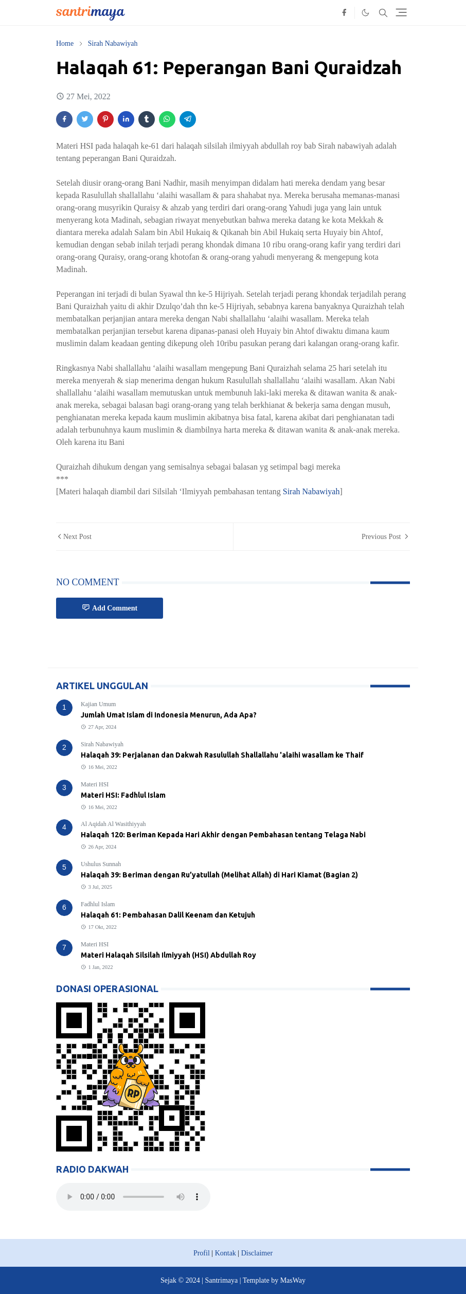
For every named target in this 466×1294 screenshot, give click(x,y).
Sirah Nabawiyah (311, 491)
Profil (201, 1253)
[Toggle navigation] (401, 12)
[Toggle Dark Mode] (365, 12)
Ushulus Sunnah (101, 864)
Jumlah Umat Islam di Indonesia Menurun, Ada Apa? (169, 715)
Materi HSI (95, 784)
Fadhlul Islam (98, 904)
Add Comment (109, 607)
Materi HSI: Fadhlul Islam (123, 795)
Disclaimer (257, 1253)
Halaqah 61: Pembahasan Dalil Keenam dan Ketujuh (168, 915)
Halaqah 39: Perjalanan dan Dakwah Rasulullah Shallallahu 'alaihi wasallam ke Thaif (222, 755)
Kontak (225, 1253)
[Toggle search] (383, 13)
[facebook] (344, 13)
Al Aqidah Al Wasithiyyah (113, 824)
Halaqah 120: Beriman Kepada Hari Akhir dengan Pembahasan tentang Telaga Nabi (223, 835)
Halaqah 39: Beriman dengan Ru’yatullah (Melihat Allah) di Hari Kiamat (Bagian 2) (219, 875)
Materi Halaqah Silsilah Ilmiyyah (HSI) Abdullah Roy (168, 955)
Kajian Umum (98, 704)
